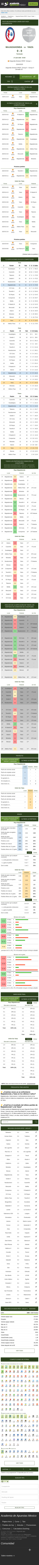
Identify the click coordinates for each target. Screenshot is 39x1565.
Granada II (8, 1283)
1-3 (18, 1206)
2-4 (27, 171)
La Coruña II (27, 1209)
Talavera (20, 134)
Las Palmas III (20, 248)
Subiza (8, 1144)
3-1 (15, 594)
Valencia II (27, 1240)
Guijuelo (27, 1233)
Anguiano (8, 1140)
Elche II (8, 1256)
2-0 (27, 124)
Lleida (8, 1236)
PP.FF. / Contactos (31, 1536)
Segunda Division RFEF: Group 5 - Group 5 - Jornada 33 (20, 68)
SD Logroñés (8, 1148)
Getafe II (11, 278)
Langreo (27, 1213)
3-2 (15, 557)
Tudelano (27, 1136)
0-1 (27, 114)
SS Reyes (20, 124)
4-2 (18, 1167)
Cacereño (33, 129)
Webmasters (27, 1534)
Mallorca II (8, 1248)
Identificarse (33, 4)
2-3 (18, 1240)
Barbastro (8, 1132)
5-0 (18, 1260)
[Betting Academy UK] (26, 1550)
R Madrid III (20, 114)
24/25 (12, 97)
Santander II (27, 1225)
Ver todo (19, 1350)
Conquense (33, 243)
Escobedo (27, 1202)
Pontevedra (27, 1217)
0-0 (27, 119)
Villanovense (27, 1294)
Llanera (8, 1221)
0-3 (18, 1248)
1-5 (18, 1209)
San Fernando (8, 1291)
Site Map (3, 1533)
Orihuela (27, 1271)
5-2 (15, 579)
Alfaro (8, 1159)
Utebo (27, 1163)
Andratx (27, 1244)
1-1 (27, 96)
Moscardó (20, 154)
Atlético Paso (33, 149)
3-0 (15, 528)
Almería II (8, 1298)
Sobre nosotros (7, 1556)
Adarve (34, 119)
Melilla (20, 144)
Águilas (27, 1279)
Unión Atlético (8, 1279)
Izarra (27, 1132)
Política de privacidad (21, 1537)
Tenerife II (20, 171)
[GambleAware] (6, 1559)
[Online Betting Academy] (14, 1550)
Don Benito (8, 1275)
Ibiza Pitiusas (8, 1244)
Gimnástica (8, 1217)
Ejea (27, 1140)
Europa (27, 1256)
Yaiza (30, 47)
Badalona (27, 1260)
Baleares (27, 1248)
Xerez (27, 1302)
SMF (10, 1533)
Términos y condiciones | (8, 1537)
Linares (8, 1294)
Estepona (27, 1287)
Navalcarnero (11, 281)
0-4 (27, 212)
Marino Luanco (27, 1221)
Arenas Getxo (8, 1136)
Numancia (27, 1206)
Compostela (27, 1229)
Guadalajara (33, 139)
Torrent (27, 1252)
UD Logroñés (27, 1151)
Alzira (8, 1264)
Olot (8, 1267)
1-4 (27, 154)
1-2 (15, 520)
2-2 (27, 207)
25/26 (12, 249)
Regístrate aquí (21, 1531)
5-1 (18, 1217)
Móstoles (33, 159)
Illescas (12, 317)
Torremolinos (27, 1291)
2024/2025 (19, 64)
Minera (8, 1287)
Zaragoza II (8, 1155)
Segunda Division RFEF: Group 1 (19, 61)
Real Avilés (8, 1233)
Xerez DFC (8, 1302)
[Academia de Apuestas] (18, 1550)
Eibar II (27, 1148)
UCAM (27, 1275)
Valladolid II (8, 1206)
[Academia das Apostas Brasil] (10, 1550)
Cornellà (8, 1252)
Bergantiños (8, 1202)
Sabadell (8, 1260)
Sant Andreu (33, 176)
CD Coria (11, 288)
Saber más (4, 12)
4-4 (18, 1186)
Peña (27, 1264)
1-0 (27, 197)
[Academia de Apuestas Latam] (22, 1550)
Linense (27, 1283)
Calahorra (8, 1163)
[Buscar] (36, 1121)
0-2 (27, 129)
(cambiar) (30, 1472)
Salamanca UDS (8, 1213)
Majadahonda (14, 47)
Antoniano (8, 1271)
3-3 (27, 243)
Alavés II (27, 1159)
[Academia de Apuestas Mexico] (2, 1550)
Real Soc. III (8, 1151)
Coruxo (8, 1225)
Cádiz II (27, 1298)
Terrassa (27, 1267)
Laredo (8, 1209)
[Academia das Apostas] (6, 1550)
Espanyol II (27, 1236)
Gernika (27, 1144)
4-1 (15, 568)
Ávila (8, 1229)
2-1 (15, 495)
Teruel (27, 1155)
